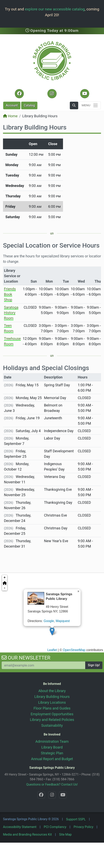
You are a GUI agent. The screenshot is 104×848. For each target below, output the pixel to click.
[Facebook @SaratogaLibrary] (19, 93)
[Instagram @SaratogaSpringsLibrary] (51, 93)
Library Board (52, 747)
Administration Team (52, 741)
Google (49, 620)
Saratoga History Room (11, 312)
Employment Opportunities (52, 714)
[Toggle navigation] (90, 105)
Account (12, 105)
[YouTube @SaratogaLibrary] (84, 93)
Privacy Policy (83, 827)
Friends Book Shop (10, 294)
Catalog (29, 105)
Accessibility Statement (19, 827)
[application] (52, 612)
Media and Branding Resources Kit (27, 834)
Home (10, 116)
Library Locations (52, 702)
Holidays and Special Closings (46, 368)
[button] (74, 105)
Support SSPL (76, 819)
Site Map (65, 834)
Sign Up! (94, 665)
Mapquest (63, 620)
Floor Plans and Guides (52, 708)
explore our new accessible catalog (55, 9)
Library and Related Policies (52, 720)
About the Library (52, 691)
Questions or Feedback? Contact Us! (52, 784)
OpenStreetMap (74, 650)
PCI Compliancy (55, 827)
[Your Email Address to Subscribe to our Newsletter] (43, 665)
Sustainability (52, 725)
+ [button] (5, 577)
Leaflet (52, 650)
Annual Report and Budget (52, 759)
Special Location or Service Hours (51, 245)
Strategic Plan (52, 753)
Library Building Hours (52, 696)
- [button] (5, 588)
